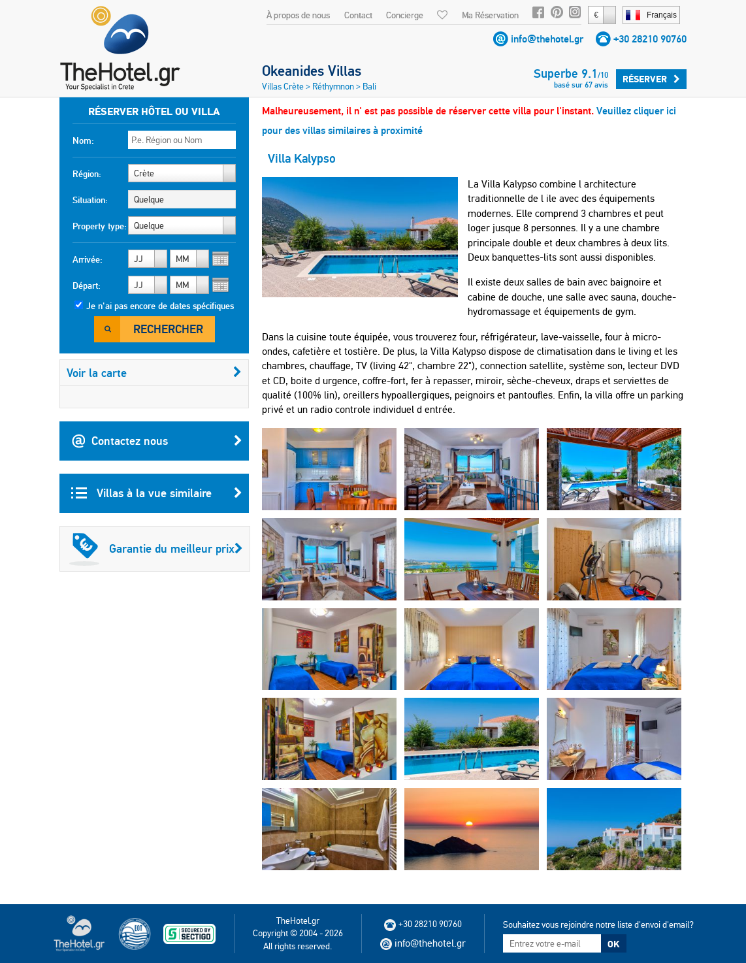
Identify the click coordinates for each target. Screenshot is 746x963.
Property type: (100, 226)
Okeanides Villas (311, 70)
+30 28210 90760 (650, 39)
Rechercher (168, 328)
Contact (358, 15)
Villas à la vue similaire (156, 493)
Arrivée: (88, 259)
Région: (87, 174)
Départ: (87, 285)
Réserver (651, 79)
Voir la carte (154, 372)
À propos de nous (298, 15)
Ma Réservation (490, 15)
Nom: (83, 140)
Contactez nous (156, 441)
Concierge (404, 15)
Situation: (90, 200)
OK (613, 944)
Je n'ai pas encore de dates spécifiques (160, 306)
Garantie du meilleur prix (156, 549)
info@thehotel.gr (547, 39)
